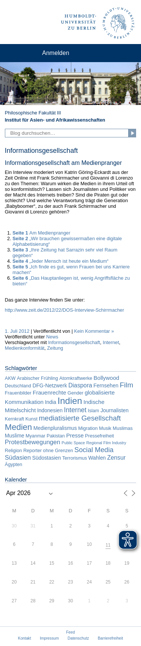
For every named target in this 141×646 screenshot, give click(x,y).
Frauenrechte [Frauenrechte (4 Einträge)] (49, 392)
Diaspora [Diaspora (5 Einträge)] (80, 385)
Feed (70, 632)
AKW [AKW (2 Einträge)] (10, 378)
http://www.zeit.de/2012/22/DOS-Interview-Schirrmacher (64, 310)
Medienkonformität (24, 348)
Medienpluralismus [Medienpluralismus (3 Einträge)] (55, 428)
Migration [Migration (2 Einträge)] (88, 428)
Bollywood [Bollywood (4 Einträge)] (106, 378)
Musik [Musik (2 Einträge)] (105, 428)
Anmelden (55, 53)
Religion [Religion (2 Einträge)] (13, 450)
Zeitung (55, 348)
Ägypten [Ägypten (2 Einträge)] (13, 464)
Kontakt (24, 638)
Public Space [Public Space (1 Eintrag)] (73, 442)
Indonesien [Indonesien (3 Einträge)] (50, 410)
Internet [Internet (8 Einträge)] (75, 410)
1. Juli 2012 (17, 331)
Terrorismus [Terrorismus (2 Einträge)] (74, 458)
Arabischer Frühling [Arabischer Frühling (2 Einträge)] (37, 378)
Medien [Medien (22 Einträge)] (18, 427)
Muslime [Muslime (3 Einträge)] (14, 436)
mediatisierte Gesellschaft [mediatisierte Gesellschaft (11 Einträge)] (80, 418)
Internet (111, 342)
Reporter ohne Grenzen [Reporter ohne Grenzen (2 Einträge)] (48, 450)
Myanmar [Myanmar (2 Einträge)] (35, 436)
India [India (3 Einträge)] (50, 402)
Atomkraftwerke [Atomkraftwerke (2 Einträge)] (75, 378)
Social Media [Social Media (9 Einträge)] (94, 450)
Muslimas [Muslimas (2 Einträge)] (123, 428)
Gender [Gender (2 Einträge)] (75, 393)
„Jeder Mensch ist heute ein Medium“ (60, 261)
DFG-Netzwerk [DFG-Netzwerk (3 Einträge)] (49, 385)
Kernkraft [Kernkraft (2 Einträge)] (14, 419)
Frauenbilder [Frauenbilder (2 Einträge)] (18, 393)
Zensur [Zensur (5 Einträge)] (116, 457)
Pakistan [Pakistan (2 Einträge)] (56, 436)
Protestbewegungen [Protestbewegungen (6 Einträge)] (32, 442)
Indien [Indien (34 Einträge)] (70, 401)
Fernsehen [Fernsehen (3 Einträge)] (106, 385)
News (52, 337)
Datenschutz (78, 638)
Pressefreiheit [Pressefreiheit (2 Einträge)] (99, 436)
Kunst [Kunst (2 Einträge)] (31, 419)
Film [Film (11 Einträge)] (126, 385)
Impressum (49, 638)
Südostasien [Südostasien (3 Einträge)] (46, 458)
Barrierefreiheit (110, 638)
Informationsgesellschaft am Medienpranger (63, 163)
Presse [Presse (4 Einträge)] (75, 435)
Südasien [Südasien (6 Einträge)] (18, 457)
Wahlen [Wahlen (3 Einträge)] (97, 458)
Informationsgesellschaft (74, 342)
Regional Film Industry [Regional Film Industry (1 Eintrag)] (106, 442)
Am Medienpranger (41, 233)
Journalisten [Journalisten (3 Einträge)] (114, 410)
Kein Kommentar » (94, 331)
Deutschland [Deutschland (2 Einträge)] (18, 386)
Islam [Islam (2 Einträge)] (93, 410)
